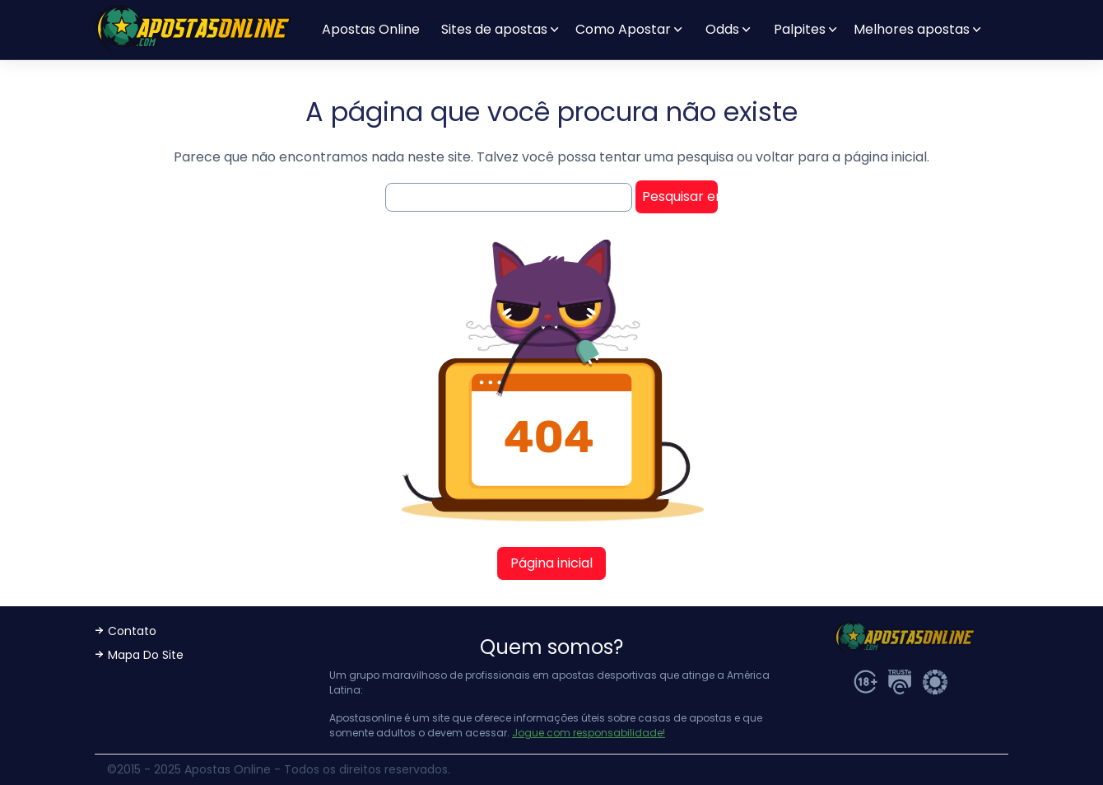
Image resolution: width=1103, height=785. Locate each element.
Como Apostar (623, 29)
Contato (132, 631)
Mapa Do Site (146, 655)
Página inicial (551, 563)
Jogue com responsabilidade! (588, 733)
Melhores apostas (912, 29)
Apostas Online (371, 29)
